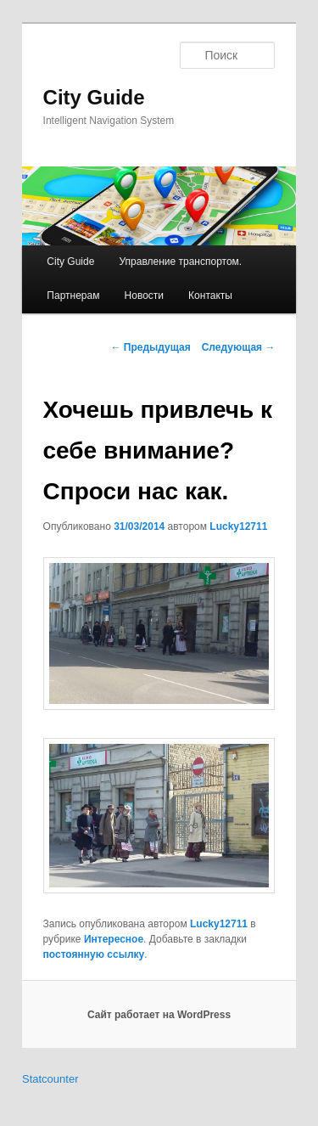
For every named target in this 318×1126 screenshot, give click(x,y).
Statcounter (50, 1079)
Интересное (113, 939)
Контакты (210, 295)
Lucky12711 (238, 526)
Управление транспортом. (180, 261)
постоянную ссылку (94, 954)
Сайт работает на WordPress (159, 1015)
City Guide (94, 97)
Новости (144, 295)
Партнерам (73, 295)
